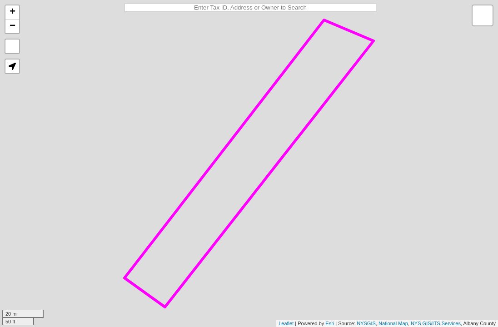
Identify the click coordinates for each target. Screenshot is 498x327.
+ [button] (12, 12)
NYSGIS (366, 323)
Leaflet (286, 323)
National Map (393, 323)
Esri (329, 323)
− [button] (12, 26)
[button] (12, 66)
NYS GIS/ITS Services (436, 323)
